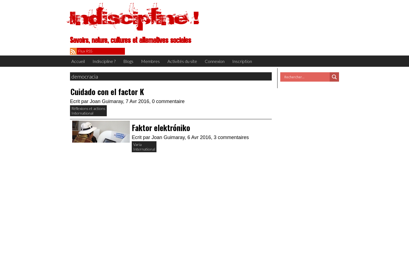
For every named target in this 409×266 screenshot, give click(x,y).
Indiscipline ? (104, 61)
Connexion (215, 61)
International (82, 113)
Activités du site (182, 61)
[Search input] (306, 77)
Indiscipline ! (134, 18)
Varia (137, 144)
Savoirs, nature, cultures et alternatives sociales (130, 40)
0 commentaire (168, 101)
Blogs (128, 61)
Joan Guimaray (106, 101)
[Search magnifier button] (334, 77)
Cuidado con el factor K (107, 91)
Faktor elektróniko (161, 127)
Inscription (242, 61)
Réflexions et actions (88, 108)
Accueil (78, 61)
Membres (150, 61)
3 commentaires (231, 137)
